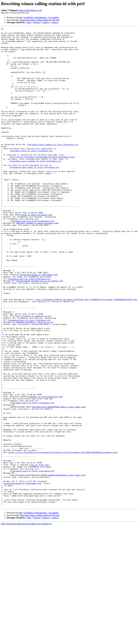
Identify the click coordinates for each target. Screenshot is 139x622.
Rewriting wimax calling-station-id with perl (39, 20)
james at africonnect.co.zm (30, 10)
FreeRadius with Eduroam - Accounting (41, 17)
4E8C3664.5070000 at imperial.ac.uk (34, 381)
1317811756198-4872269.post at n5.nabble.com (39, 331)
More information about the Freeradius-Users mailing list (26, 619)
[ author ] (55, 22)
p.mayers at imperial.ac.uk (36, 374)
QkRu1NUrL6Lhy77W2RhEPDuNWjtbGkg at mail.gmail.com (58, 483)
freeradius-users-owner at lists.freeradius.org (34, 195)
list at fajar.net (39, 552)
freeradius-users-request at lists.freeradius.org (52, 168)
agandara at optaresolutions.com (45, 470)
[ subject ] (45, 22)
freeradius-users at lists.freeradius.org (31, 175)
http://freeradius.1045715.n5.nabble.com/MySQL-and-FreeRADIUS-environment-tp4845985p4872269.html (86, 354)
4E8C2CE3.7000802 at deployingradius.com (37, 262)
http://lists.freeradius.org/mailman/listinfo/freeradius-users (42, 183)
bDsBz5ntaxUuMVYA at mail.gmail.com (66, 564)
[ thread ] (37, 22)
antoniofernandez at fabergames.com (38, 324)
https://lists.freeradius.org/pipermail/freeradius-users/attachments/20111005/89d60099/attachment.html (63, 537)
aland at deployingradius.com (36, 252)
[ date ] (29, 22)
